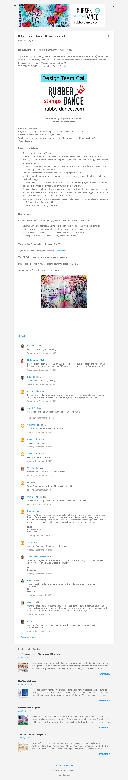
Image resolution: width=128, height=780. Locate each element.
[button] (108, 36)
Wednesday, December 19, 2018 (41, 353)
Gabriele (31, 580)
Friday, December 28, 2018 (39, 490)
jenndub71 (32, 542)
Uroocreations (33, 511)
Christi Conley (33, 408)
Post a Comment (28, 637)
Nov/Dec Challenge (27, 681)
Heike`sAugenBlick (35, 360)
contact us (61, 251)
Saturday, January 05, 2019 (39, 595)
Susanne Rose (33, 425)
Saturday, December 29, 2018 (40, 535)
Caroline (31, 602)
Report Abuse (64, 775)
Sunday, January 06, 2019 (38, 614)
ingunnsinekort (34, 391)
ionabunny (32, 345)
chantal (30, 621)
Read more (104, 674)
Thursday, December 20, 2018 (40, 418)
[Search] (113, 6)
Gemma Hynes (34, 497)
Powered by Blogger (64, 765)
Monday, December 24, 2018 (39, 475)
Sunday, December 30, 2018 (39, 550)
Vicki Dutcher (33, 468)
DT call (22, 336)
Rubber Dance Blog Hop (29, 708)
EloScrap (31, 377)
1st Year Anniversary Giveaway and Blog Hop (39, 654)
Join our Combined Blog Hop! (32, 734)
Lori (29, 482)
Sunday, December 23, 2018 (39, 432)
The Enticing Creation (37, 556)
